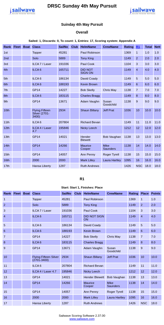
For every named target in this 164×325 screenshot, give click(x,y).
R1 (138, 46)
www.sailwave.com (82, 318)
